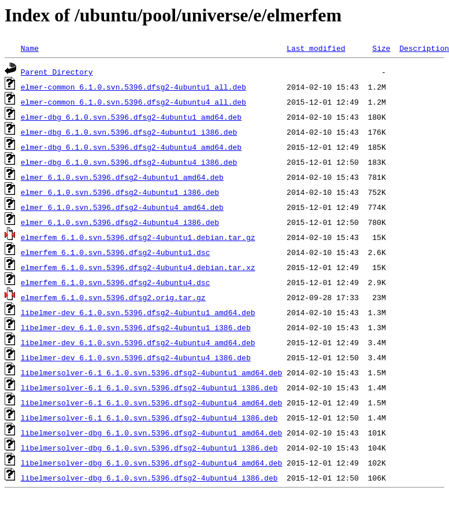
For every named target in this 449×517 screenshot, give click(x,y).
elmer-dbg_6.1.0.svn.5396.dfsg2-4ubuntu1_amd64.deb (131, 117)
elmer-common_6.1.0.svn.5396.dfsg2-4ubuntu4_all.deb (133, 102)
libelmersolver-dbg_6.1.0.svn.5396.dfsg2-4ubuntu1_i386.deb (149, 447)
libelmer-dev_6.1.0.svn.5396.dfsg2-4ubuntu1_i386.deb (136, 327)
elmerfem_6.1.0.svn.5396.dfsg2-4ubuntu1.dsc (115, 252)
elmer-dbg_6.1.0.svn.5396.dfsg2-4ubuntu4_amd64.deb (131, 147)
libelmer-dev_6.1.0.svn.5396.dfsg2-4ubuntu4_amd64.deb (138, 342)
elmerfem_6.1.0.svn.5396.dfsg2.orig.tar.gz (113, 297)
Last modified (316, 48)
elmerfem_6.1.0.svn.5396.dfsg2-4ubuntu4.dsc (115, 282)
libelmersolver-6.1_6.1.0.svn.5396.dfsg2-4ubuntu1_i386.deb (149, 387)
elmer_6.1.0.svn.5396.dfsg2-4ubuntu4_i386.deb (120, 222)
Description (424, 48)
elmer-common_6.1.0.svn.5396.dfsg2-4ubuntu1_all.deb (133, 87)
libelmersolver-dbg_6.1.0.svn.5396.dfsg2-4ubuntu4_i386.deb (149, 477)
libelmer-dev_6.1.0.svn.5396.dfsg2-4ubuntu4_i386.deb (136, 357)
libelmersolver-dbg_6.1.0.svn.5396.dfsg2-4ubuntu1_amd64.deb (151, 432)
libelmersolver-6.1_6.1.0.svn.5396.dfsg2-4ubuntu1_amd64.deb (151, 372)
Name (30, 48)
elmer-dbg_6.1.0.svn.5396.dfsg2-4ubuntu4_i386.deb (129, 162)
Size (381, 48)
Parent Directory (57, 72)
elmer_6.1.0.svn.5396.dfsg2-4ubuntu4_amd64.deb (122, 207)
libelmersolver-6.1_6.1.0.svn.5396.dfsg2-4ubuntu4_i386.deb (149, 417)
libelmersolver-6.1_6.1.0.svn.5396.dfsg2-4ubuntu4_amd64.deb (151, 402)
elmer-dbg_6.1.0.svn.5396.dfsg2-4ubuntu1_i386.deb (129, 132)
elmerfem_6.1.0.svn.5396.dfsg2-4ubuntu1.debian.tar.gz (138, 237)
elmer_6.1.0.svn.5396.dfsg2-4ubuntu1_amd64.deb (122, 177)
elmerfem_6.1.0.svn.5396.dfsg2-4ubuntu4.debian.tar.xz (138, 267)
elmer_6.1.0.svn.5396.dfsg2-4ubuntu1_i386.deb (120, 192)
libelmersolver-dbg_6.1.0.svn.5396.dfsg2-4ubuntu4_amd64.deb (151, 462)
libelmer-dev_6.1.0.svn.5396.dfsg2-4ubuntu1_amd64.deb (138, 312)
